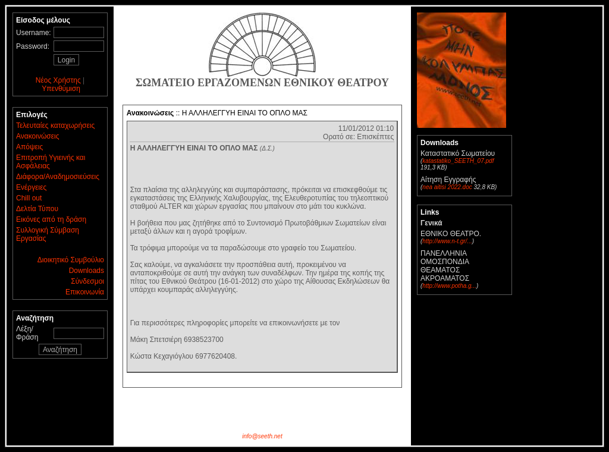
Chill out (29, 198)
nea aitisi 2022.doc (447, 187)
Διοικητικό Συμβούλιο (70, 260)
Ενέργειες (31, 187)
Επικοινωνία (84, 292)
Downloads (86, 270)
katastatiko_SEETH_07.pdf (458, 161)
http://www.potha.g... (449, 285)
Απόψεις (29, 147)
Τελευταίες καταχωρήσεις (55, 125)
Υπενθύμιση (61, 88)
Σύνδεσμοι (87, 281)
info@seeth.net (262, 436)
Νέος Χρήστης (58, 80)
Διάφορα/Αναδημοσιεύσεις (57, 176)
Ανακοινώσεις (37, 136)
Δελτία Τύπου (37, 209)
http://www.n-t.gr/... (447, 241)
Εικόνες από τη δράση (51, 219)
